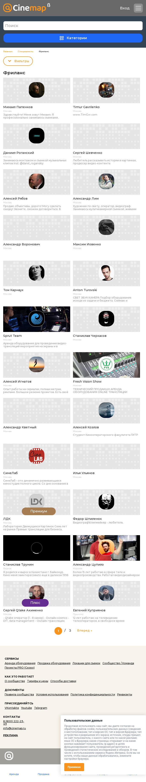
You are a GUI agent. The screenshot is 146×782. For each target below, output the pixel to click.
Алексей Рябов (15, 198)
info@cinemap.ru (14, 728)
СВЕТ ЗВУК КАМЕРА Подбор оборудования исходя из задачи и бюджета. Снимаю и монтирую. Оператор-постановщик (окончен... (105, 299)
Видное (7, 569)
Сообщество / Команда (118, 663)
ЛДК (6, 519)
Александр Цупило (88, 564)
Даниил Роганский (18, 153)
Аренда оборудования (20, 663)
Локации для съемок (86, 663)
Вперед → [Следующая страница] (84, 630)
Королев (77, 569)
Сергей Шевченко (87, 153)
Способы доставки (63, 681)
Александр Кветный (19, 427)
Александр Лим (86, 198)
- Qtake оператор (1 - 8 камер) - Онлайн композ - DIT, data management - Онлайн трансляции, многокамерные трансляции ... (36, 619)
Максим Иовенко (87, 244)
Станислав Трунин (18, 564)
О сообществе (15, 681)
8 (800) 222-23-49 (13, 722)
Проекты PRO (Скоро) (20, 667)
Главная (7, 51)
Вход (125, 8)
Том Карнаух (13, 290)
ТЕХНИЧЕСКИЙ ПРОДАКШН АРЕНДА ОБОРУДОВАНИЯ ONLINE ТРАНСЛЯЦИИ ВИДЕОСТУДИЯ (100, 391)
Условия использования (52, 694)
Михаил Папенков (18, 107)
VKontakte (12, 707)
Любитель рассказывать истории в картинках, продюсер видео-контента (104, 162)
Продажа (43, 774)
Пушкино (78, 614)
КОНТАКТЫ (11, 716)
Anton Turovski (85, 290)
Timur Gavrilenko (86, 107)
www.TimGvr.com (85, 114)
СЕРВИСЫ (12, 658)
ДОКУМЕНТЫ (14, 690)
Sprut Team (12, 336)
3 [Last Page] (70, 630)
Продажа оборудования (54, 663)
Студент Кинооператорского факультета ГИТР (105, 434)
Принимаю (74, 767)
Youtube (26, 707)
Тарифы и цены (37, 681)
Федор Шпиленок (87, 519)
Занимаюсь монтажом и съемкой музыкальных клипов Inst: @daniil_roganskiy (34, 162)
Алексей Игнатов (17, 381)
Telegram (40, 707)
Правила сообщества (19, 694)
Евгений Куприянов (89, 610)
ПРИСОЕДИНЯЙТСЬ (19, 703)
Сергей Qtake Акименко (23, 610)
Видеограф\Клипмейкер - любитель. (98, 522)
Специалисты (25, 51)
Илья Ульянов (84, 473)
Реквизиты (124, 694)
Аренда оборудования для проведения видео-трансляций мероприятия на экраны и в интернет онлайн (35, 345)
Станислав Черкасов (90, 336)
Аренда (14, 774)
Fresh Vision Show (87, 381)
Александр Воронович (21, 244)
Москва (7, 111)
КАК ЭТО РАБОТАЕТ (19, 676)
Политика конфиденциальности (93, 694)
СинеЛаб (10, 473)
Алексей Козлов (86, 427)
